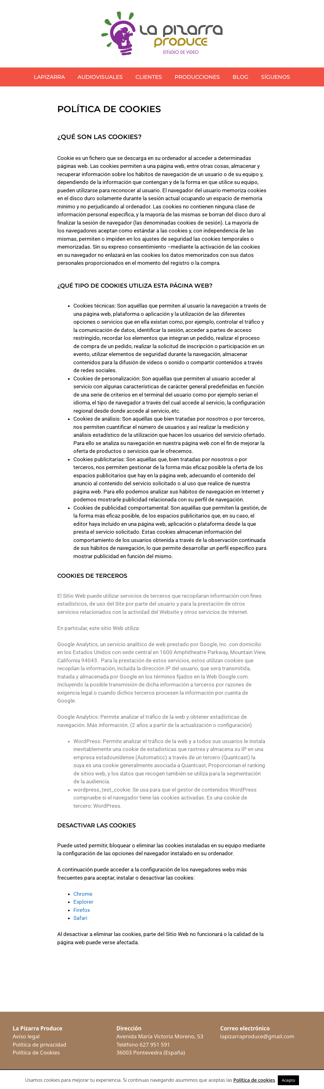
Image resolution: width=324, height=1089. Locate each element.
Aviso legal (26, 1036)
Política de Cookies (36, 1052)
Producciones (197, 77)
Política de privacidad (39, 1044)
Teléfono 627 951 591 (143, 1044)
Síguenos (275, 77)
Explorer (83, 902)
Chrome (82, 894)
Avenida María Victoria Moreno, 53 (159, 1036)
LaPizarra (49, 77)
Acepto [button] (288, 1080)
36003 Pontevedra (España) (150, 1052)
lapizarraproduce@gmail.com (257, 1036)
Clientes (148, 77)
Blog (240, 77)
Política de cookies (254, 1080)
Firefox (81, 910)
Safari (80, 918)
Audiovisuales (100, 77)
